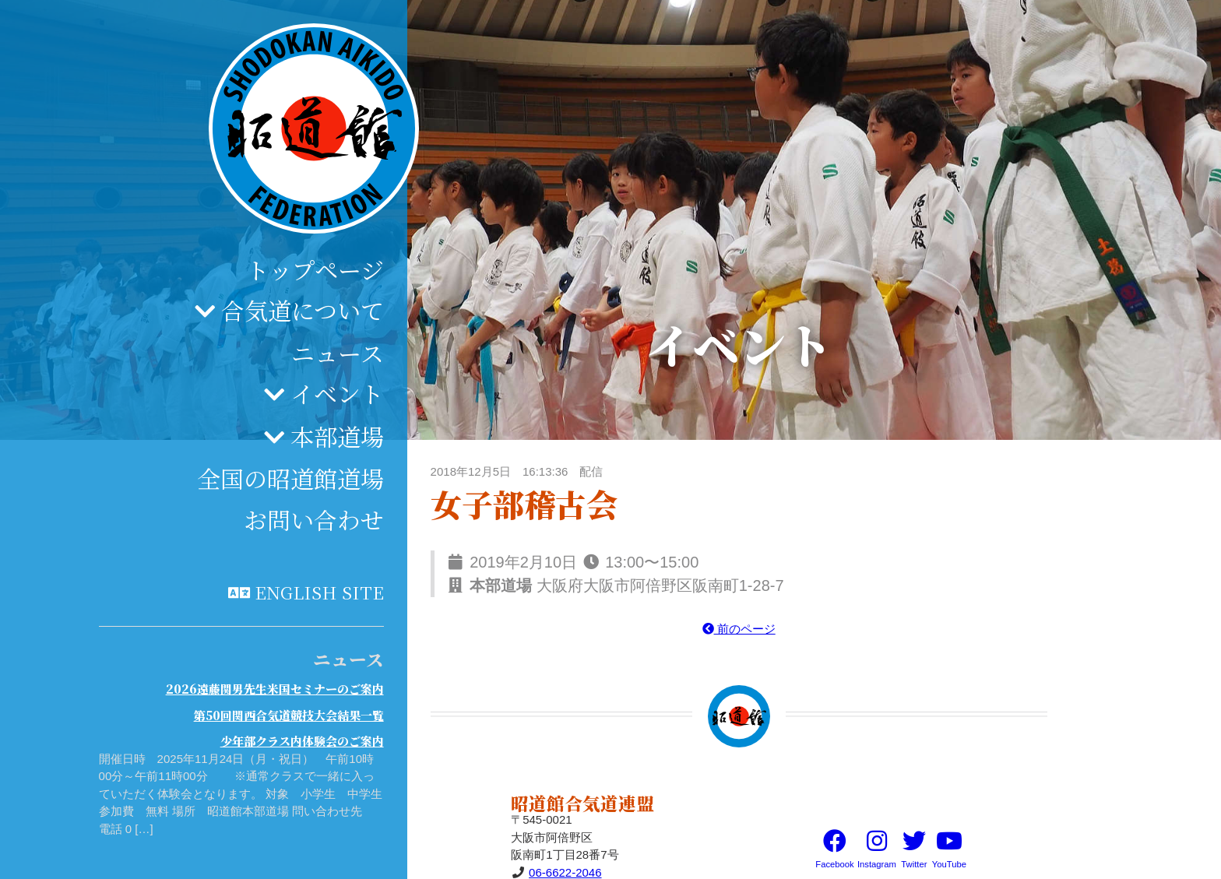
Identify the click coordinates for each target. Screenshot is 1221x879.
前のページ (739, 628)
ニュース (337, 353)
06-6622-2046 (565, 872)
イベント (337, 393)
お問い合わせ (314, 519)
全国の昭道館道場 (290, 478)
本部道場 (337, 436)
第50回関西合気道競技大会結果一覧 (289, 715)
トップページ (315, 269)
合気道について (302, 310)
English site (319, 591)
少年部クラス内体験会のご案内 (302, 741)
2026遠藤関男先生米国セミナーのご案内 (275, 688)
